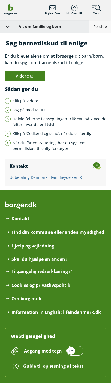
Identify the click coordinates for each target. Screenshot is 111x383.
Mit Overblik (74, 10)
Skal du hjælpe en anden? (39, 259)
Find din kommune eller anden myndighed (57, 232)
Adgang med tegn (43, 351)
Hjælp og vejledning (32, 246)
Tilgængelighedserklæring (39, 271)
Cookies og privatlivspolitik (40, 285)
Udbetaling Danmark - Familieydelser (43, 177)
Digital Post (52, 10)
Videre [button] (22, 76)
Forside (100, 26)
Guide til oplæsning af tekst (53, 366)
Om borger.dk (26, 299)
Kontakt (20, 219)
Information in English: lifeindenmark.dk (56, 312)
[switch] (53, 351)
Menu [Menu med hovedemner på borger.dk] (96, 10)
